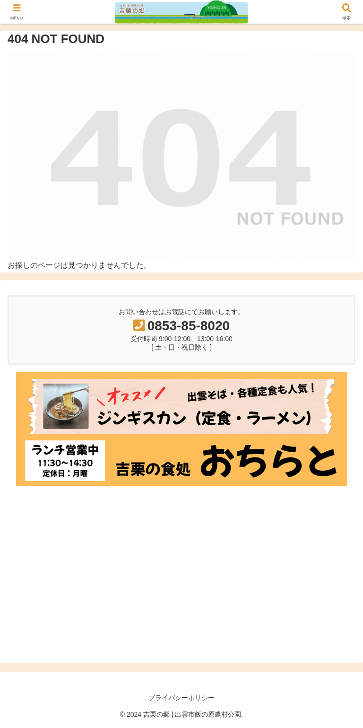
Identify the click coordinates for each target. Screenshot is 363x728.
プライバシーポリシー (181, 698)
